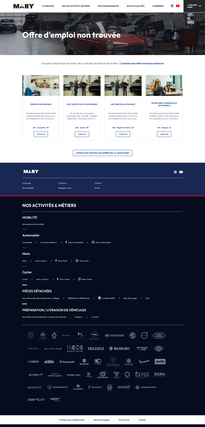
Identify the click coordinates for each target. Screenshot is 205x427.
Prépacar (79, 317)
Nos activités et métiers (76, 6)
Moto (24, 261)
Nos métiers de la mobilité (33, 224)
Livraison (95, 317)
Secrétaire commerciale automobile (164, 104)
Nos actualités (135, 6)
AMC (147, 298)
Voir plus (41, 134)
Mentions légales (102, 420)
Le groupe (48, 6)
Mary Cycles (63, 279)
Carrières (158, 6)
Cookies (142, 420)
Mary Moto (61, 260)
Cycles (25, 279)
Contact (98, 183)
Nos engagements (108, 6)
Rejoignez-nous (64, 188)
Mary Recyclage (130, 298)
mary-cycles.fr (42, 279)
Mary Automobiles (74, 242)
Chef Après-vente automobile (81, 104)
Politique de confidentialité (72, 420)
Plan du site (124, 420)
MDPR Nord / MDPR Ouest (79, 298)
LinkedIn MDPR (106, 298)
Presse (97, 188)
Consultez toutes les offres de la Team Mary (102, 153)
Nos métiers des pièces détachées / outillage (40, 298)
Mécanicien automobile (123, 104)
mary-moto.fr (41, 261)
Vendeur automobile (41, 104)
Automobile (27, 242)
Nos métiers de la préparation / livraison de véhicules (44, 317)
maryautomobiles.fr (49, 242)
